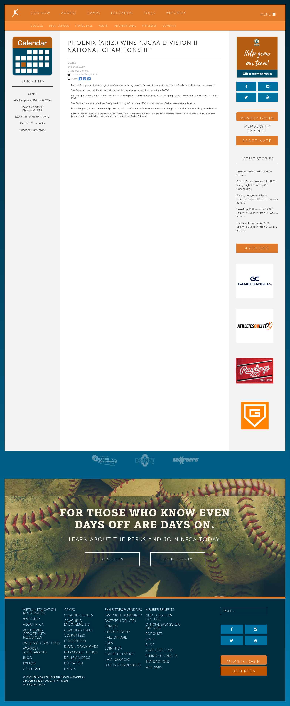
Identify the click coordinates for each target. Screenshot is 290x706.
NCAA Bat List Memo (27, 117)
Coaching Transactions (32, 129)
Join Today (178, 559)
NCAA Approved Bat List (27, 100)
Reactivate (257, 141)
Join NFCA (244, 671)
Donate (32, 93)
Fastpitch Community (32, 123)
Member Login (257, 118)
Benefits (112, 559)
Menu (268, 14)
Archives (257, 248)
